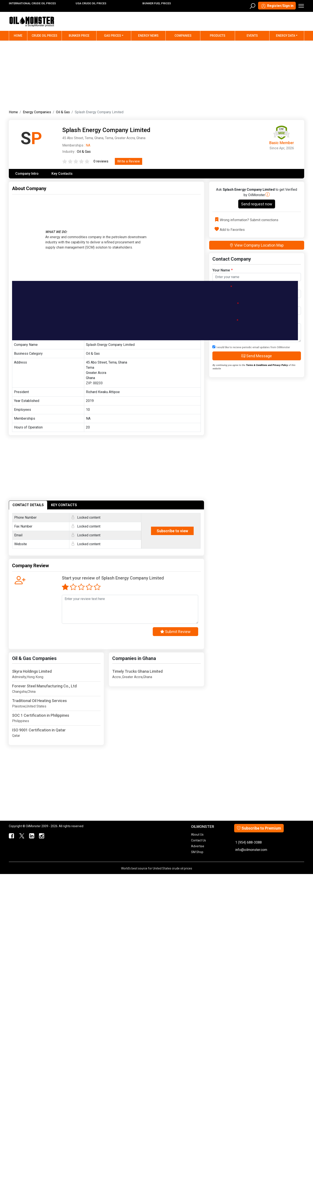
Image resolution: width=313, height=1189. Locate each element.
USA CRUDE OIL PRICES (91, 3)
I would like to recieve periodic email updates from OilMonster (251, 347)
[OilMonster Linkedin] (31, 836)
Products (217, 35)
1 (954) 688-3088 (248, 842)
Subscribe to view (172, 531)
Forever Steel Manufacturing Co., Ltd (44, 686)
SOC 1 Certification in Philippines (40, 715)
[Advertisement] (157, 74)
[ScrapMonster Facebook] (11, 836)
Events (252, 35)
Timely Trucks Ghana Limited (137, 671)
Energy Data (285, 35)
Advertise (197, 846)
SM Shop (197, 852)
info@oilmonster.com (251, 850)
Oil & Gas (63, 112)
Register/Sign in (276, 6)
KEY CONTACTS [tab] (64, 505)
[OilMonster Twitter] (21, 836)
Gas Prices (112, 35)
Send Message (256, 356)
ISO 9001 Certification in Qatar (39, 730)
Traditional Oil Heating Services (39, 700)
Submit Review (175, 631)
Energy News (148, 35)
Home (20, 35)
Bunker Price (79, 35)
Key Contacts (62, 174)
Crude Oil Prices (44, 35)
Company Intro (27, 174)
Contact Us (198, 840)
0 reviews (100, 161)
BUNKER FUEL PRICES (156, 3)
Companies (183, 35)
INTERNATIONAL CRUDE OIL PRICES (32, 3)
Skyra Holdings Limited (32, 671)
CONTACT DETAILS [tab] (28, 505)
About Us (197, 834)
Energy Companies (37, 112)
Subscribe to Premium (259, 828)
